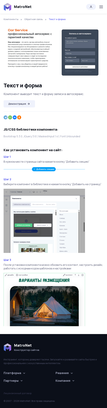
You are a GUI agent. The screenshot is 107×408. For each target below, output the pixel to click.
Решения (62, 373)
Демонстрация (19, 104)
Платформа (12, 373)
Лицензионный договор (18, 393)
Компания (63, 381)
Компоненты (11, 19)
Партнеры (11, 381)
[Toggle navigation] (101, 7)
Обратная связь (33, 19)
